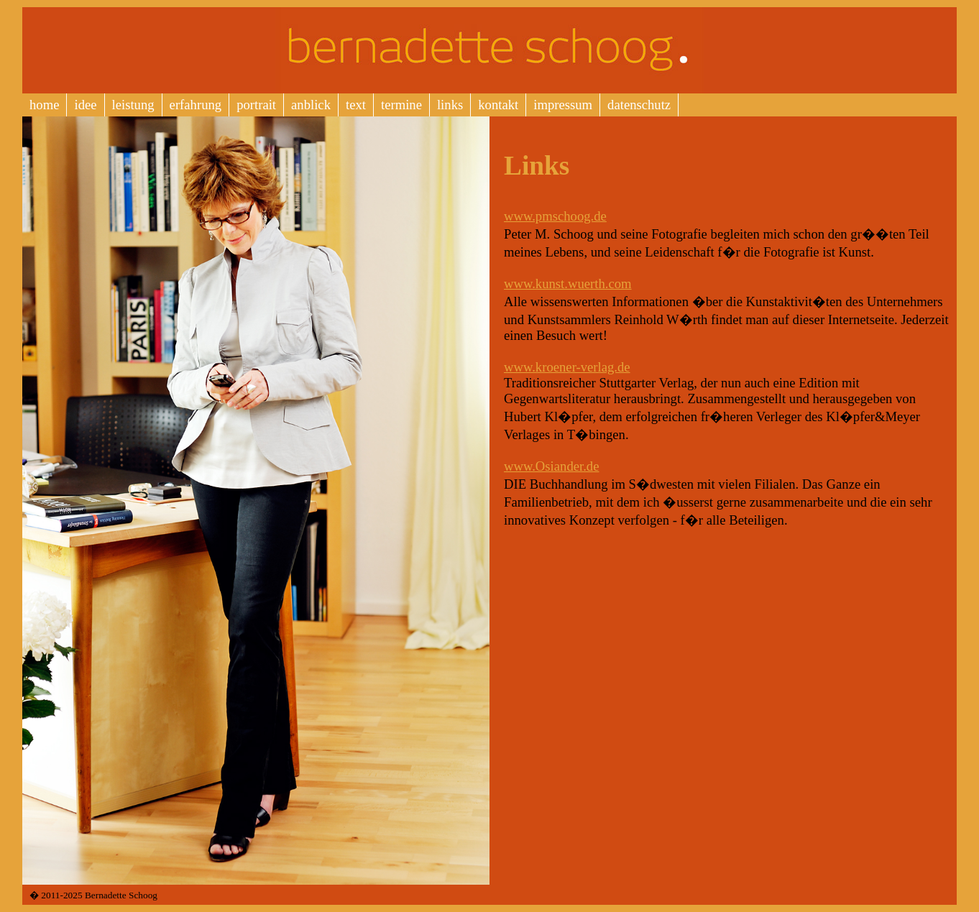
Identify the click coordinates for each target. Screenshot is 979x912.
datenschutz (639, 104)
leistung (133, 104)
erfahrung (196, 104)
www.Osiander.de (551, 466)
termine (401, 104)
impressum (562, 104)
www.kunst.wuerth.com (568, 283)
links (450, 104)
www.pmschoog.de (555, 216)
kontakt (498, 104)
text (356, 104)
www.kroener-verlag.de (567, 366)
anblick (311, 104)
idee (85, 104)
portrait (256, 104)
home (44, 104)
